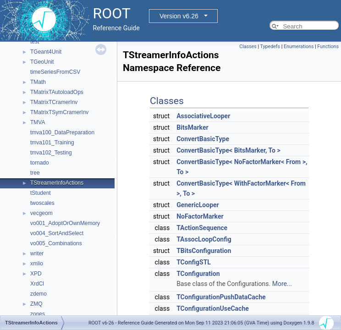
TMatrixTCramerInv (53, 102)
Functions (328, 47)
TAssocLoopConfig (203, 239)
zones (37, 314)
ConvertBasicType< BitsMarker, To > (228, 150)
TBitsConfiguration (203, 250)
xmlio (36, 263)
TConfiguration (198, 273)
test (34, 41)
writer (37, 253)
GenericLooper (197, 205)
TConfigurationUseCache (212, 308)
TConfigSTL (193, 262)
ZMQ (36, 304)
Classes (247, 47)
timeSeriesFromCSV (55, 72)
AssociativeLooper (203, 116)
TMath (38, 82)
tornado (39, 163)
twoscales (42, 203)
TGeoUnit (42, 62)
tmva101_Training (52, 142)
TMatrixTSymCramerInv (59, 112)
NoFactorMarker (200, 216)
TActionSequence (201, 227)
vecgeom (41, 213)
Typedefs (270, 47)
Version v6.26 (179, 16)
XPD (36, 273)
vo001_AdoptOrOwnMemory (65, 223)
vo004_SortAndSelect (56, 233)
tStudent (40, 193)
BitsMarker (192, 127)
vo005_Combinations (56, 243)
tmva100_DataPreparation (62, 132)
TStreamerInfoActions (56, 183)
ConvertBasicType (202, 139)
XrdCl (37, 283)
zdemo (38, 294)
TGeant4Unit (45, 52)
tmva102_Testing (51, 152)
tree (35, 173)
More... (282, 283)
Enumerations (299, 47)
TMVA (37, 122)
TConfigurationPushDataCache (220, 297)
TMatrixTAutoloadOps (56, 92)
